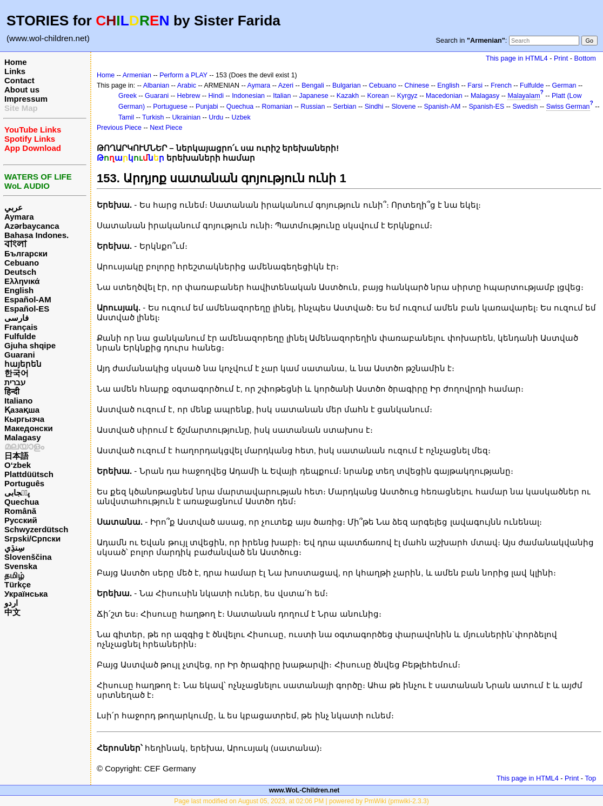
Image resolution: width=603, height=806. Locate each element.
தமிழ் (14, 575)
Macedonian (444, 96)
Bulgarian (346, 85)
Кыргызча (24, 419)
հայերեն (23, 363)
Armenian (137, 75)
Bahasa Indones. (36, 235)
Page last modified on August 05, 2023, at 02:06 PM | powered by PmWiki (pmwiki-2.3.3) (301, 801)
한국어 (16, 373)
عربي (13, 207)
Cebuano (21, 262)
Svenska (20, 566)
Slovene (403, 106)
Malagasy (22, 437)
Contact (19, 80)
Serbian (345, 106)
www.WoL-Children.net (304, 790)
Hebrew (188, 96)
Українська (26, 593)
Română (20, 511)
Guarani (19, 354)
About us (21, 89)
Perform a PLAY (183, 75)
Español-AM (27, 299)
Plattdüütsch (28, 474)
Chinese (416, 85)
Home (15, 62)
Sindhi (374, 106)
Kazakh (348, 96)
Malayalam (523, 96)
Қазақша (21, 409)
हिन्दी (11, 391)
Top (590, 778)
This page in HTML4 (517, 58)
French (501, 85)
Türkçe (17, 584)
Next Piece (166, 127)
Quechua (21, 501)
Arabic (186, 85)
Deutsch (20, 271)
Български (26, 253)
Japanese (314, 96)
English (19, 290)
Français (21, 327)
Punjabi (207, 106)
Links (14, 71)
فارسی (16, 317)
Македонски (28, 428)
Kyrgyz (407, 96)
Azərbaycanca (31, 225)
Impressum (26, 98)
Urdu (216, 117)
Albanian (156, 85)
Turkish (153, 117)
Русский (20, 520)
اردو (11, 602)
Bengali (313, 85)
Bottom (585, 58)
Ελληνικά (21, 281)
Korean (377, 96)
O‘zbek (17, 465)
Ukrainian (186, 117)
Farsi (475, 85)
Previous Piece (119, 127)
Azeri (285, 85)
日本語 (16, 455)
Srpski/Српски (32, 538)
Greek (127, 96)
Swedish (525, 106)
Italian (282, 96)
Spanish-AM (442, 106)
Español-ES (26, 308)
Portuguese (170, 106)
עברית (14, 382)
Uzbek (240, 117)
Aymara (19, 216)
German (564, 85)
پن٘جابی (17, 492)
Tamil (126, 117)
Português (24, 483)
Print (561, 58)
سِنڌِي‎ (14, 547)
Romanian (277, 106)
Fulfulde (20, 336)
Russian (312, 106)
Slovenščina (28, 556)
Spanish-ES (487, 106)
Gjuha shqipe (30, 345)
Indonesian (248, 96)
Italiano (18, 400)
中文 (12, 612)
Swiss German (568, 106)
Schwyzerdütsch (36, 529)
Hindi (216, 96)
